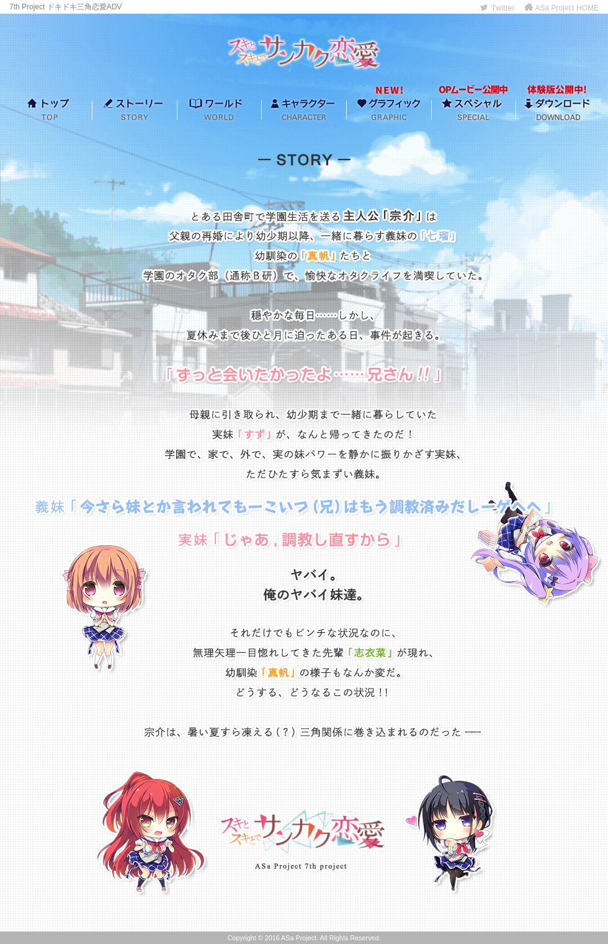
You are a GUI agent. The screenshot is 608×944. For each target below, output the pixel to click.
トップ (49, 109)
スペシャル (473, 109)
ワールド (219, 109)
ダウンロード (558, 109)
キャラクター (304, 109)
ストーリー (134, 109)
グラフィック (389, 109)
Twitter (497, 8)
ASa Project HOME (561, 8)
